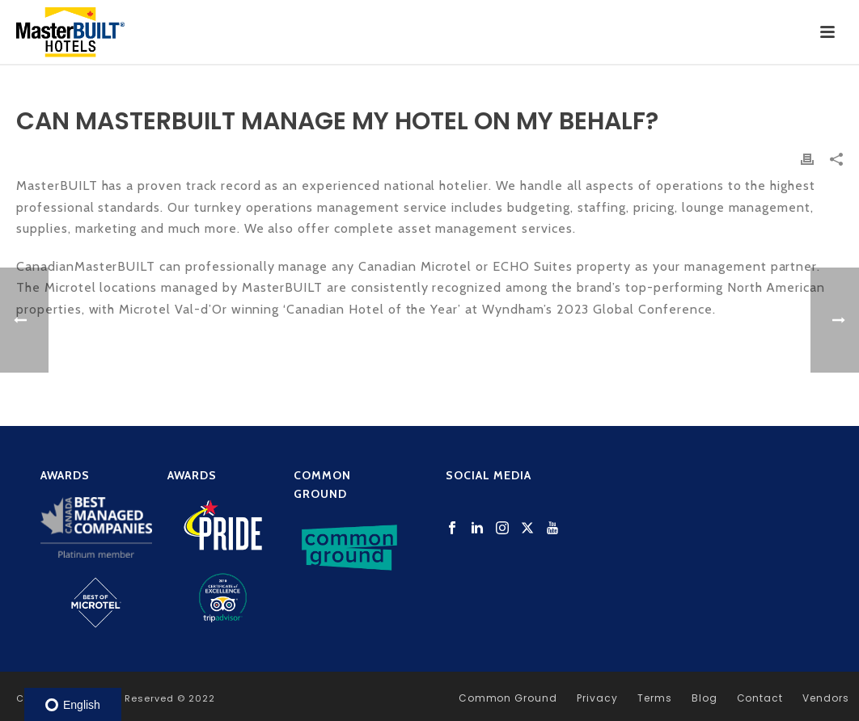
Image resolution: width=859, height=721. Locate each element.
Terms (654, 698)
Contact (760, 698)
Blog (704, 698)
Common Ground (508, 698)
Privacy (597, 698)
